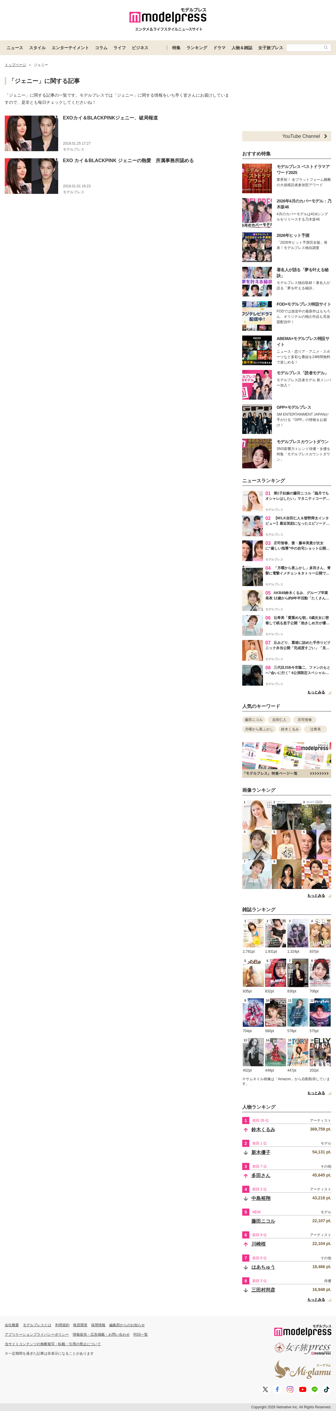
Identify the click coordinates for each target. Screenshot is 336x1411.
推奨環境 (80, 1325)
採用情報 (98, 1325)
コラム (101, 47)
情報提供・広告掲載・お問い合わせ (101, 1334)
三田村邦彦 (263, 1289)
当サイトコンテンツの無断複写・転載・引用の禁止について (53, 1344)
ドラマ (219, 47)
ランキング (196, 47)
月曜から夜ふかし (259, 729)
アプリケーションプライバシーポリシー (37, 1334)
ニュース (15, 47)
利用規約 (62, 1325)
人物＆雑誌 (242, 47)
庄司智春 (305, 720)
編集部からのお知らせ (127, 1325)
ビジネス (140, 47)
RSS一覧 (141, 1334)
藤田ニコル (254, 720)
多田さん (260, 1175)
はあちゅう (263, 1267)
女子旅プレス (270, 47)
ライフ (119, 47)
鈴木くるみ (290, 729)
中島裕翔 (260, 1198)
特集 (176, 47)
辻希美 (315, 729)
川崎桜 (258, 1243)
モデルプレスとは (37, 1325)
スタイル (37, 47)
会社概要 (12, 1325)
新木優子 (260, 1152)
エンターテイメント (70, 47)
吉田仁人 (279, 720)
